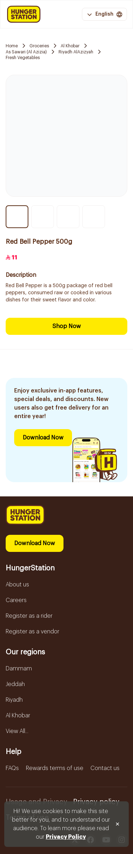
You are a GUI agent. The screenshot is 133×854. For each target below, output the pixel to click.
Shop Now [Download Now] (66, 326)
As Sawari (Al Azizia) (26, 52)
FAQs (12, 768)
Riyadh (14, 700)
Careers (16, 600)
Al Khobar (70, 46)
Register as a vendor (32, 631)
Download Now (43, 438)
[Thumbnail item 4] (93, 216)
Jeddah (15, 684)
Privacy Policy (66, 837)
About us (17, 584)
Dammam (19, 668)
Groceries (39, 46)
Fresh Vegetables (23, 58)
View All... (17, 731)
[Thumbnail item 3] (68, 216)
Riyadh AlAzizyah (76, 52)
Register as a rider (29, 616)
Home (12, 46)
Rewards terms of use (54, 768)
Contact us (105, 768)
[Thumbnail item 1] (17, 216)
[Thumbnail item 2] (42, 216)
